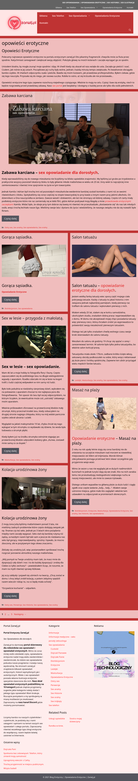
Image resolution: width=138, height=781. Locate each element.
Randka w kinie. (56, 725)
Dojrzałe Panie (57, 657)
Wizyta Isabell (10, 768)
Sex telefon (54, 705)
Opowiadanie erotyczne (93, 438)
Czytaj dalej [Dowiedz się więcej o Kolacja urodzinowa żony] (10, 595)
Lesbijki (78, 380)
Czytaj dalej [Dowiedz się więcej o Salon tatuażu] (80, 371)
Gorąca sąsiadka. (17, 237)
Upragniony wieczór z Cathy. (17, 760)
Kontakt (130, 7)
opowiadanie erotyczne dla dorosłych (98, 288)
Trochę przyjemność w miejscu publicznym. (24, 764)
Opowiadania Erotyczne (112, 7)
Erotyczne (92, 511)
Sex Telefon (71, 7)
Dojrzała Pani (10, 749)
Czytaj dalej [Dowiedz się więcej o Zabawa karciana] (10, 218)
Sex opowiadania (30, 227)
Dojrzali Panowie (58, 653)
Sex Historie (83, 513)
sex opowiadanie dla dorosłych (68, 172)
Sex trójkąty (56, 701)
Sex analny (17, 227)
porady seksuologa (58, 640)
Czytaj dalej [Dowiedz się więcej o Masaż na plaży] (80, 502)
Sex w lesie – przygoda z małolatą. (32, 318)
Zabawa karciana (17, 95)
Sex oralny (43, 227)
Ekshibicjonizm (11, 308)
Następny (20, 614)
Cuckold (54, 648)
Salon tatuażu (84, 237)
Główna (59, 7)
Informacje (54, 632)
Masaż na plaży (86, 390)
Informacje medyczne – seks (62, 636)
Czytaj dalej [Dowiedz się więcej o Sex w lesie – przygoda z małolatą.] (10, 450)
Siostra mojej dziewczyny (76, 720)
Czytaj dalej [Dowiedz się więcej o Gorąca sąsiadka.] (10, 299)
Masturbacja (87, 380)
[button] (129, 30)
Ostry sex (9, 227)
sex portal (57, 85)
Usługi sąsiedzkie (57, 718)
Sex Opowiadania (90, 7)
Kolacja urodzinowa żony (24, 469)
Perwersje (17, 605)
